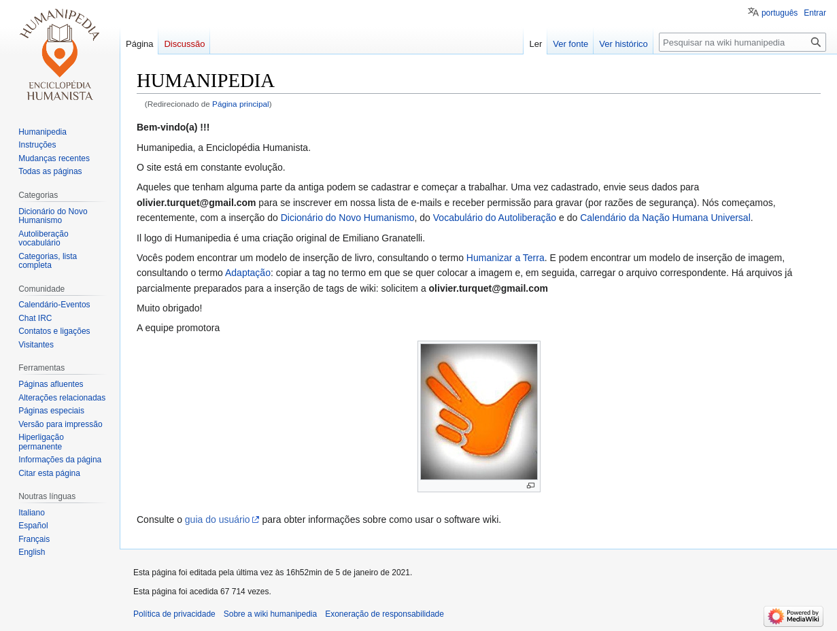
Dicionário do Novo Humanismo (348, 217)
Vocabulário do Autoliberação (494, 217)
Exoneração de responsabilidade (384, 614)
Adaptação (248, 272)
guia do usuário (217, 519)
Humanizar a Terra (505, 257)
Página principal (240, 103)
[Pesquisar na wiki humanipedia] (742, 42)
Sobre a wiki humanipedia (270, 614)
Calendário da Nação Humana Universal (665, 217)
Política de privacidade (174, 614)
